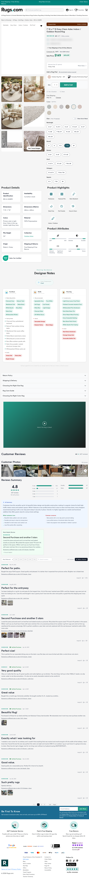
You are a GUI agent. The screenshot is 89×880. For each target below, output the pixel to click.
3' (48, 145)
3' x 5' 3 (58, 127)
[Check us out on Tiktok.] (74, 861)
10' (74, 145)
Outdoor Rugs (37, 15)
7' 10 (67, 145)
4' (54, 145)
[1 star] (34, 559)
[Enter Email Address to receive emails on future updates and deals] (68, 809)
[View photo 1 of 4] (4, 635)
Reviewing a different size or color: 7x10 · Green (14, 718)
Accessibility (48, 870)
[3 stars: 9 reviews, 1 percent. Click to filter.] (44, 491)
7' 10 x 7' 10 (61, 172)
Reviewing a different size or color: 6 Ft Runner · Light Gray (17, 748)
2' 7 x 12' (66, 154)
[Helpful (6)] (84, 608)
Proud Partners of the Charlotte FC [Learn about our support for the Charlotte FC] (32, 857)
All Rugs (3, 15)
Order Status (84, 2)
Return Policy (48, 868)
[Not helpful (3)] (86, 578)
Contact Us (48, 857)
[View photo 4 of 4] (22, 635)
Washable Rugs (21, 15)
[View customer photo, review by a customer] (7, 471)
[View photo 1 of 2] (4, 602)
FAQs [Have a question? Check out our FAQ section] (46, 861)
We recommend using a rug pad (67, 72)
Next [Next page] (54, 804)
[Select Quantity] (55, 85)
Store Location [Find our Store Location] (27, 863)
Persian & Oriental (11, 15)
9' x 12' (68, 131)
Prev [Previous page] (34, 804)
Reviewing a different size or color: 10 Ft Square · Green (16, 656)
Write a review (65, 36)
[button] (41, 25)
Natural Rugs (29, 15)
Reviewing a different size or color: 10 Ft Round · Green (16, 698)
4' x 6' (66, 127)
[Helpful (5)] (84, 728)
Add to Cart (68, 85)
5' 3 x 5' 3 (51, 172)
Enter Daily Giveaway (29, 874)
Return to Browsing (6, 20)
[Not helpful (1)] (87, 641)
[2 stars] (30, 559)
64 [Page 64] (50, 804)
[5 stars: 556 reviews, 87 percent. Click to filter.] (44, 486)
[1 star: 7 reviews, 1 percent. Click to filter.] (44, 496)
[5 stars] (16, 559)
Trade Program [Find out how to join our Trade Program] (27, 872)
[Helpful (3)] (84, 772)
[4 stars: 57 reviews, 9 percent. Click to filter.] (44, 488)
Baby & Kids (44, 15)
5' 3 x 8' (75, 127)
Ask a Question (52, 91)
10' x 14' (50, 136)
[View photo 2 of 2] (10, 602)
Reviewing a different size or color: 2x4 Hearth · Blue (15, 768)
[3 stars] (25, 559)
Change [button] (58, 97)
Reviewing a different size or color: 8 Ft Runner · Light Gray (17, 678)
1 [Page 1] (38, 804)
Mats (55, 15)
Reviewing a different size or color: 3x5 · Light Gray (15, 598)
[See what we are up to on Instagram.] (70, 861)
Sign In (69, 10)
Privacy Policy (65, 814)
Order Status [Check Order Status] (48, 859)
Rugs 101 (47, 865)
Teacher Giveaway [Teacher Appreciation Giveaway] (28, 876)
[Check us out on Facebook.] (67, 861)
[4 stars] (21, 559)
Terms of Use (5, 869)
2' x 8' (57, 154)
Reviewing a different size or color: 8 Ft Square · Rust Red (18, 549)
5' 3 (60, 145)
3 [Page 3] (44, 804)
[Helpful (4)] (84, 752)
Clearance (85, 15)
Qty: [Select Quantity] (49, 85)
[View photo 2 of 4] (10, 635)
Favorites (79, 10)
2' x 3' (49, 127)
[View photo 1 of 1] (4, 722)
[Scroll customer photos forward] (85, 470)
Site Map (25, 865)
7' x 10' (50, 131)
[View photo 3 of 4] (16, 635)
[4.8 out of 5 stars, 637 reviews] (53, 36)
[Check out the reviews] (72, 870)
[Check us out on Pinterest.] (77, 861)
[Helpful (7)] (83, 578)
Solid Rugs (21, 20)
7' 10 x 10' (68, 163)
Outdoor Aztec (28, 20)
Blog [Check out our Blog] (24, 861)
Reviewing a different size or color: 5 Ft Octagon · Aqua (16, 788)
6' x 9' (82, 127)
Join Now (82, 809)
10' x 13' (76, 131)
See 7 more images (34, 148)
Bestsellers (26, 870)
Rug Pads (50, 15)
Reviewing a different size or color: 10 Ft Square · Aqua (16, 574)
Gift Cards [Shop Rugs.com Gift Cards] (26, 859)
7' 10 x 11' (59, 131)
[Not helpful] (87, 608)
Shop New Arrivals (44, 2)
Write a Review (81, 559)
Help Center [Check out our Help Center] (48, 863)
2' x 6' (49, 154)
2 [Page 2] (41, 804)
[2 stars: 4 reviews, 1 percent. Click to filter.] (44, 494)
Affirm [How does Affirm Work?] (24, 868)
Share (62, 91)
